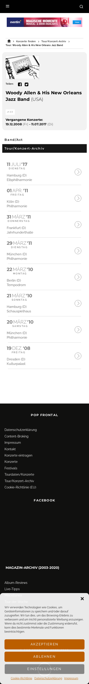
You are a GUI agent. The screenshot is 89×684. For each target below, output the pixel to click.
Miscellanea (13, 587)
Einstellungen (44, 669)
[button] (82, 598)
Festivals (10, 460)
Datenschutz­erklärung (48, 678)
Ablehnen (44, 657)
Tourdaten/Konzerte (19, 467)
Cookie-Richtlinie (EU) (20, 479)
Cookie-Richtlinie (21, 678)
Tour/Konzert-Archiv (19, 473)
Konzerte (11, 454)
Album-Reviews (15, 575)
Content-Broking (16, 428)
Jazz (10, 112)
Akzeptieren (44, 644)
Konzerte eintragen (18, 447)
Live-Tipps (12, 581)
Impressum (71, 678)
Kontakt (10, 441)
